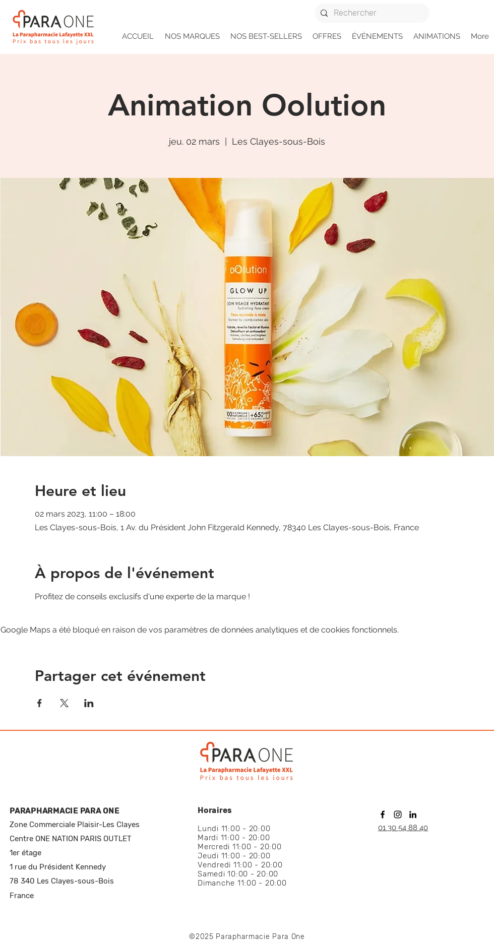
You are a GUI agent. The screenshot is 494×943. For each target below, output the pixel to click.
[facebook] (383, 814)
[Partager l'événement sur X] (64, 703)
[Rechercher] (371, 13)
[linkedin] (413, 814)
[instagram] (398, 814)
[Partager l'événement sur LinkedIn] (89, 703)
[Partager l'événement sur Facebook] (39, 703)
